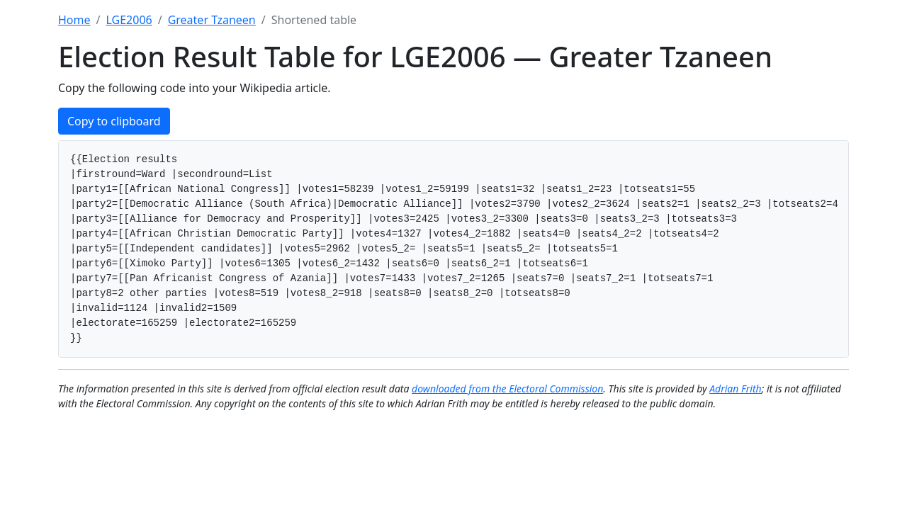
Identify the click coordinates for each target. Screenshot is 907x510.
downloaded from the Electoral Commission (507, 388)
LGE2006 (129, 20)
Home (74, 20)
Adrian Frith (735, 388)
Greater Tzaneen (212, 20)
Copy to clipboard (114, 121)
